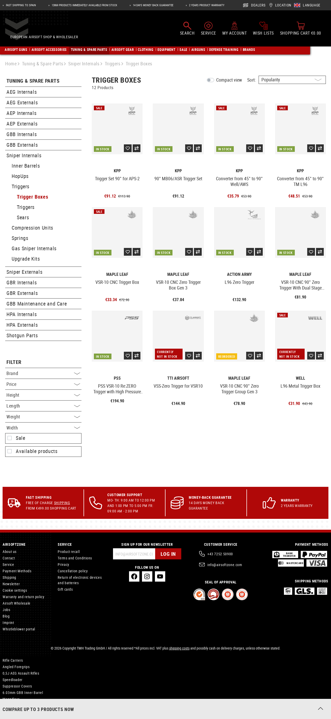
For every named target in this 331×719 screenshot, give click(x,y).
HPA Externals (22, 324)
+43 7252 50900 (220, 553)
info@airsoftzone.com (224, 564)
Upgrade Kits (26, 258)
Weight (43, 416)
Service (8, 564)
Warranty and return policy (23, 596)
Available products (37, 451)
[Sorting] (292, 80)
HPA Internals (21, 314)
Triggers (20, 186)
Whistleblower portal (19, 629)
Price (43, 384)
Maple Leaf (117, 274)
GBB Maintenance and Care (36, 303)
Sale (20, 438)
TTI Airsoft (178, 378)
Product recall (69, 551)
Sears (23, 217)
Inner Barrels (26, 165)
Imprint (8, 622)
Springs (20, 238)
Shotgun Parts (22, 335)
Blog (6, 616)
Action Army (239, 274)
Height (43, 395)
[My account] (234, 30)
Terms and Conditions (75, 558)
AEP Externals (21, 123)
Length (43, 406)
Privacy (63, 564)
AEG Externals (22, 102)
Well (300, 378)
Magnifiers (11, 699)
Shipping (62, 502)
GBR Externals (22, 293)
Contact (9, 558)
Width (43, 428)
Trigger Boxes (32, 196)
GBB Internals (21, 134)
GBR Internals (21, 282)
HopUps (20, 176)
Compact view (229, 80)
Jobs (6, 609)
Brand (43, 373)
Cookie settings (15, 590)
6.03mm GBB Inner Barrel (23, 692)
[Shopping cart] (300, 30)
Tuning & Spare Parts (32, 81)
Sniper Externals (24, 271)
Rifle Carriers (13, 660)
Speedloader (12, 679)
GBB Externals (22, 144)
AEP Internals (21, 113)
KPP (117, 170)
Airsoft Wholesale (17, 603)
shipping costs (179, 648)
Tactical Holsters (16, 706)
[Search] (187, 30)
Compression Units (32, 227)
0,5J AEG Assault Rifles (21, 673)
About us (10, 551)
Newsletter (11, 583)
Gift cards (65, 589)
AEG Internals (21, 91)
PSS (117, 378)
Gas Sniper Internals (34, 248)
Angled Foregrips (16, 666)
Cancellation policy (73, 570)
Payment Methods (17, 570)
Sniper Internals (23, 155)
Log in (168, 553)
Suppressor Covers (17, 686)
